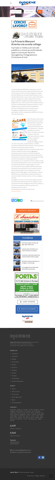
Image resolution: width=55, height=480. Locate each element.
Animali (23, 412)
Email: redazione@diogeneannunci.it (20, 450)
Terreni (15, 417)
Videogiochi (36, 409)
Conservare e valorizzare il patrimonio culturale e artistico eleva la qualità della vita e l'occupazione (31, 257)
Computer (25, 409)
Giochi (33, 411)
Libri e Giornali (27, 411)
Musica (13, 389)
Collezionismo (13, 412)
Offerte (11, 414)
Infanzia (28, 412)
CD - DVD (31, 409)
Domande (16, 414)
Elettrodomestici (19, 411)
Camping (37, 417)
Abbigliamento (23, 414)
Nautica (41, 417)
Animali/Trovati (21, 416)
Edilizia (19, 412)
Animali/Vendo (40, 414)
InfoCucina (14, 367)
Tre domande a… (16, 362)
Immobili (12, 420)
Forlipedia (14, 375)
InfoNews (14, 359)
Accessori (28, 416)
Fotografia (12, 411)
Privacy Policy (30, 475)
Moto (27, 417)
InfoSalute (14, 370)
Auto (24, 417)
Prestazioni (33, 414)
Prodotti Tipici (19, 419)
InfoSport (14, 373)
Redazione (42, 475)
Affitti (37, 416)
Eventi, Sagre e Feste (17, 397)
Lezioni (28, 414)
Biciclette (38, 411)
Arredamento (13, 409)
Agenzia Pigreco (14, 472)
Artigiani (40, 419)
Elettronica (19, 409)
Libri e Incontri (15, 394)
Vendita (41, 416)
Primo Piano (15, 356)
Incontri (25, 419)
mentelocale (15, 353)
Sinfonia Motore (15, 378)
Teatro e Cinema (16, 391)
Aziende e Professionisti (17, 381)
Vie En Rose (12, 419)
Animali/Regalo (13, 416)
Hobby (32, 412)
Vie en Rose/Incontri (32, 419)
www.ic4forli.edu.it (16, 191)
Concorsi (33, 416)
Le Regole (36, 475)
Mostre (13, 400)
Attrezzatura (37, 412)
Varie (42, 412)
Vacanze (20, 417)
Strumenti (42, 409)
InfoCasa (14, 364)
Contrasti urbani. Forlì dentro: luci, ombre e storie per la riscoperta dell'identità (30, 251)
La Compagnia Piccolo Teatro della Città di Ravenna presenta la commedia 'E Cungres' (30, 269)
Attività (11, 417)
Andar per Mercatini (16, 402)
